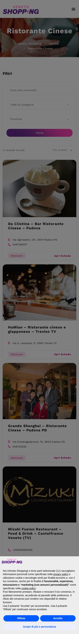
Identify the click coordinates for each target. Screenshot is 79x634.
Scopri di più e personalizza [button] (39, 626)
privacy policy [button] (60, 574)
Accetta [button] (57, 618)
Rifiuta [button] (21, 618)
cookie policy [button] (28, 588)
